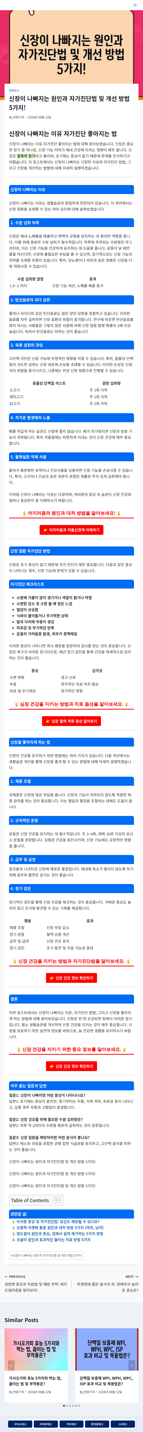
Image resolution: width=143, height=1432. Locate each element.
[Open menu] (135, 5)
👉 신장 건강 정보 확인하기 (71, 978)
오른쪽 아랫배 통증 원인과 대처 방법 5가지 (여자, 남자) (60, 1227)
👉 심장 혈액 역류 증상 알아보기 (71, 721)
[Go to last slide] (11, 1365)
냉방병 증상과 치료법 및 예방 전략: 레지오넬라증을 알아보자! (36, 1283)
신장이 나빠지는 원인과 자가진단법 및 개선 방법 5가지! (46, 1255)
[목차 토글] (55, 1200)
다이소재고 (20, 1424)
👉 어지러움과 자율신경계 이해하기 (71, 530)
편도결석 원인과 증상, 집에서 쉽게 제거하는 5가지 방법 (60, 1233)
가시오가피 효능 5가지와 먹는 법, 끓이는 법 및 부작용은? (35, 1380)
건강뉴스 (14, 90)
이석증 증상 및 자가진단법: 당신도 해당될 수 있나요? (58, 1221)
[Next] (131, 1365)
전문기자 (18, 117)
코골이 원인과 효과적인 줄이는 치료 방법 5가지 (54, 1239)
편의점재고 (97, 1424)
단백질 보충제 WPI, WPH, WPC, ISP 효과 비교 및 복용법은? (106, 1380)
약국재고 (71, 1424)
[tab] (64, 1406)
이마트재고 (46, 1424)
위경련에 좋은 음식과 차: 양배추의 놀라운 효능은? (106, 1283)
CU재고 (123, 1424)
